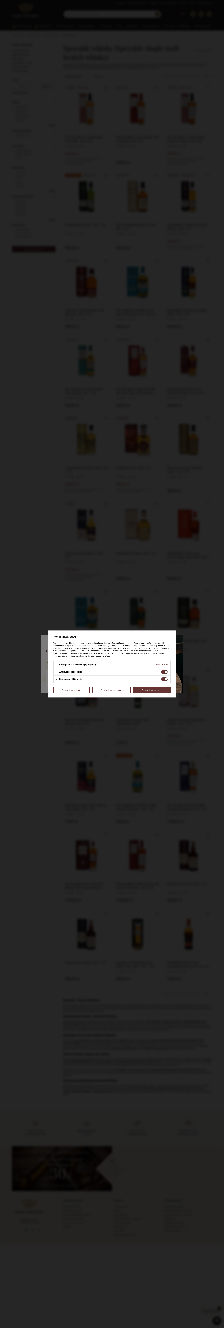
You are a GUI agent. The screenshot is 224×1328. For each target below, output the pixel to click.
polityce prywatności (81, 648)
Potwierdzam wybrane (72, 690)
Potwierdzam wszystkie (152, 690)
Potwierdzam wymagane (112, 690)
